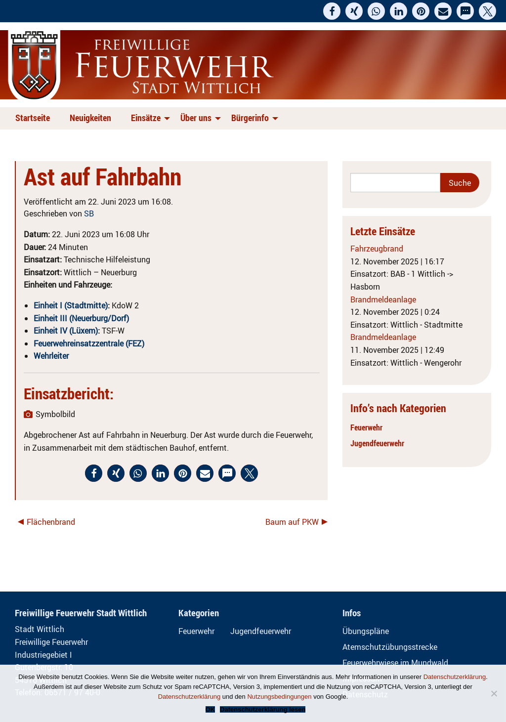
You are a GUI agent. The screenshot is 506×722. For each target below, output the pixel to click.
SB (89, 213)
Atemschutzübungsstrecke (389, 646)
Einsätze (146, 118)
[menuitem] (34, 118)
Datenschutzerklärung (454, 676)
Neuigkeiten (90, 118)
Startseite (32, 118)
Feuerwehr (366, 427)
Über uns (195, 118)
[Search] (395, 182)
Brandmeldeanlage (383, 299)
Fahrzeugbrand (376, 248)
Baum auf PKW (292, 521)
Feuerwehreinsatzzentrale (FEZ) (89, 343)
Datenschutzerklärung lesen (262, 709)
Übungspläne (365, 631)
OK (210, 709)
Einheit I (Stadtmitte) (71, 305)
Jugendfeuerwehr (377, 443)
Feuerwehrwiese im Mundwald (395, 662)
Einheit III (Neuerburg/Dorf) (81, 318)
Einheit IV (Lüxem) (66, 330)
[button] (331, 11)
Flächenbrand (51, 521)
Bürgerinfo (250, 118)
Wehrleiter (51, 355)
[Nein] (494, 693)
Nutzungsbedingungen (279, 696)
